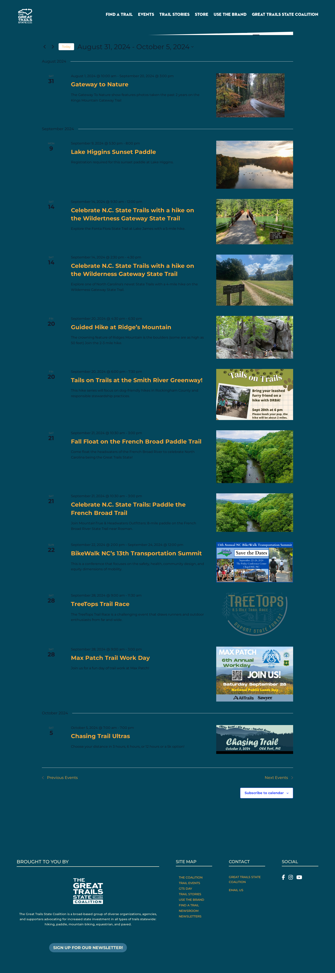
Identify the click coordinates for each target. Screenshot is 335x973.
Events (146, 16)
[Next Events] (52, 46)
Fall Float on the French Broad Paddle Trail (136, 441)
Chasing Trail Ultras (100, 736)
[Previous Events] (44, 46)
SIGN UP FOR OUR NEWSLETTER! (88, 948)
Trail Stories (174, 16)
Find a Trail (119, 16)
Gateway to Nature (99, 84)
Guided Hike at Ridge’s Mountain (121, 327)
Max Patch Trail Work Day (110, 657)
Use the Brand (230, 16)
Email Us (236, 890)
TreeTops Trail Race (100, 603)
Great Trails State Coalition (285, 16)
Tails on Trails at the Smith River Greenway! (137, 380)
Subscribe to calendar (264, 793)
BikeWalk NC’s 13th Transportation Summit (136, 553)
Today (66, 47)
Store (201, 16)
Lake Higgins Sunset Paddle (113, 151)
